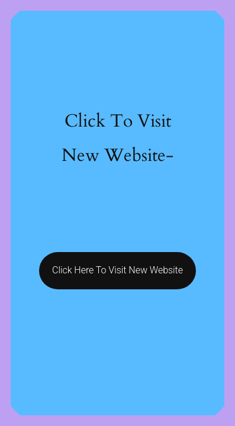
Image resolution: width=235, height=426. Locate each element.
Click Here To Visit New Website (117, 270)
